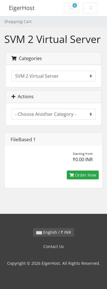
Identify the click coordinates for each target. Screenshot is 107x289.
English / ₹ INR (53, 232)
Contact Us (53, 246)
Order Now (82, 175)
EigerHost (22, 8)
